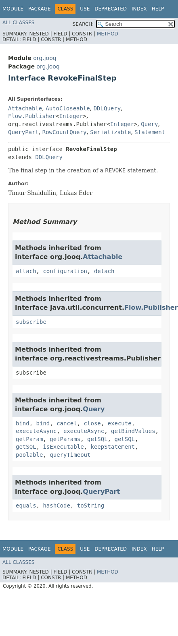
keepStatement (112, 446)
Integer (71, 116)
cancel (67, 423)
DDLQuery (107, 108)
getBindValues (133, 431)
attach (26, 271)
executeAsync (36, 431)
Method (107, 34)
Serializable (110, 132)
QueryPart (23, 132)
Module (12, 9)
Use (85, 9)
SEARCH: (83, 24)
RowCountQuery (64, 132)
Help (158, 9)
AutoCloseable (68, 108)
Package (39, 9)
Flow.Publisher (32, 116)
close (92, 423)
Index (139, 9)
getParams (65, 439)
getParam (29, 439)
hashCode (56, 505)
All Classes (18, 22)
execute (120, 423)
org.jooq (44, 58)
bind (22, 423)
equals (26, 505)
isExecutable (63, 446)
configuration (65, 271)
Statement (149, 132)
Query (149, 124)
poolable (29, 455)
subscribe (31, 322)
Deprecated (110, 9)
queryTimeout (70, 455)
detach (104, 271)
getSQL (97, 439)
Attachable (25, 108)
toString (90, 505)
